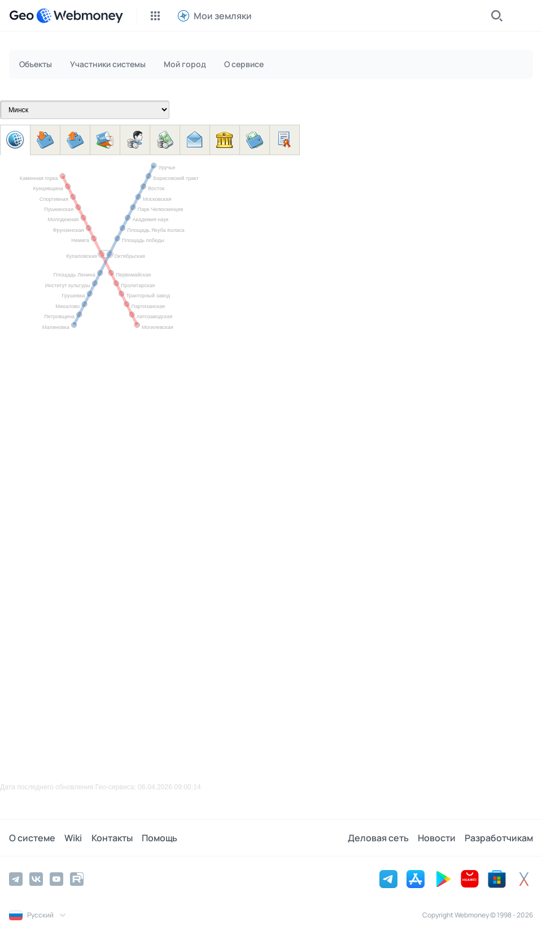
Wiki (73, 838)
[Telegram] (16, 879)
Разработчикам (499, 838)
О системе (32, 838)
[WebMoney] (79, 15)
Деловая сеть (378, 838)
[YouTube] (56, 879)
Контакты (111, 838)
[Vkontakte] (36, 879)
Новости (437, 838)
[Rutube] (77, 879)
